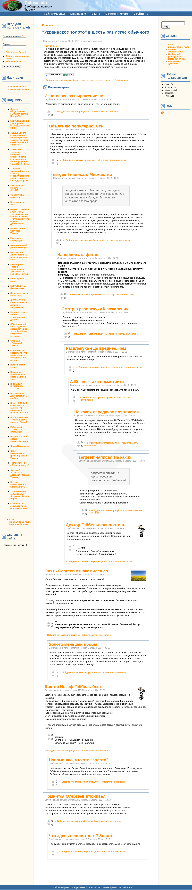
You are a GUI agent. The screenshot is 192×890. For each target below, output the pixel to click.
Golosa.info (35, 2)
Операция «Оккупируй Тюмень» (16, 343)
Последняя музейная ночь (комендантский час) (18, 375)
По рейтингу (140, 13)
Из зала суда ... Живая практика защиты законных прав (19, 256)
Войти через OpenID (16, 52)
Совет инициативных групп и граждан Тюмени (18, 454)
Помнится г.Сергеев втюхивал (75, 796)
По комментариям (116, 13)
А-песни (172, 49)
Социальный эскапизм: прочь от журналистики (19, 506)
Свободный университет (174, 55)
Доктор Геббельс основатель (95, 524)
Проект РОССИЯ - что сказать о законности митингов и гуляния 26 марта (19, 408)
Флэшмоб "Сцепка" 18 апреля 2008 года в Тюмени (20, 474)
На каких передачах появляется (106, 412)
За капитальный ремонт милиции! (19, 246)
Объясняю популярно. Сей (76, 126)
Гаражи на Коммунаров (16, 239)
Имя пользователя (13, 36)
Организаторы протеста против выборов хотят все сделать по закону (18, 355)
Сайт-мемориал (54, 13)
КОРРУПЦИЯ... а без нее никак (18, 287)
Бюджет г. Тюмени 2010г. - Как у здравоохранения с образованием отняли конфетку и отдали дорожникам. (19, 216)
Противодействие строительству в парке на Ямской (19, 419)
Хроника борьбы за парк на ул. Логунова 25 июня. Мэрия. (19, 495)
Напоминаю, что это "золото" (78, 760)
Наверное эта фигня (77, 254)
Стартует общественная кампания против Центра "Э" (19, 112)
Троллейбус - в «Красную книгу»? (19, 464)
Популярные (77, 13)
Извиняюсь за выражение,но (74, 96)
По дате (94, 13)
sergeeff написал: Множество (82, 174)
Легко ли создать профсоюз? (19, 294)
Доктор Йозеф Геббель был (73, 686)
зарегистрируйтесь (68, 80)
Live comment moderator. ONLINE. (17, 187)
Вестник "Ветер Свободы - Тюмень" (18, 230)
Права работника (176, 59)
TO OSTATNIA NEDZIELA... (17, 196)
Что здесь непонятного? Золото (81, 835)
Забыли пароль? (14, 61)
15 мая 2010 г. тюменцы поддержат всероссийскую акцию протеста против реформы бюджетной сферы (19, 157)
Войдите (50, 80)
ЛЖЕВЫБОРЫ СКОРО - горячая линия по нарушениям (18, 304)
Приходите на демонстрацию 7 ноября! (18, 395)
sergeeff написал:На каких (105, 457)
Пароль (7, 44)
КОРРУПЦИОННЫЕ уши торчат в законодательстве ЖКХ (19, 124)
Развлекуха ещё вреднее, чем (96, 348)
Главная (47, 25)
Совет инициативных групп (178, 45)
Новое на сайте (18, 86)
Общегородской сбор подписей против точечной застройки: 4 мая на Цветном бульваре (19, 330)
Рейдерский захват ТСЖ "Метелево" (16, 429)
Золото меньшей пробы (73, 644)
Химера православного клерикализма (18, 484)
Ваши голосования (19, 89)
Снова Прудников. (19, 446)
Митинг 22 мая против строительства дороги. (18, 316)
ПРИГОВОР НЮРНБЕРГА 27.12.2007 (16, 386)
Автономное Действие (174, 62)
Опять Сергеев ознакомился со (76, 571)
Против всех (51, 46)
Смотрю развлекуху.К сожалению (96, 309)
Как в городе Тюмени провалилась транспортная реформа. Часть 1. (19, 269)
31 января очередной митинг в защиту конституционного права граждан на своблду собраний (19, 175)
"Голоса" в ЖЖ (175, 52)
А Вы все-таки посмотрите (97, 381)
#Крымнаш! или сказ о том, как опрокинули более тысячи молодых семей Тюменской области (19, 139)
